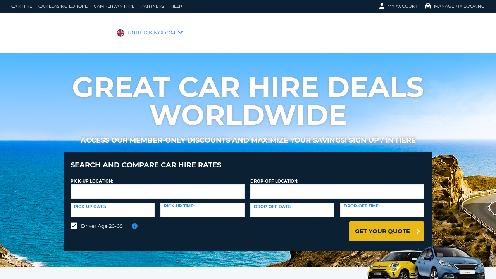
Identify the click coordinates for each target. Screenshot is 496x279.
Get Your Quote (382, 225)
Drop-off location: (274, 175)
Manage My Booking (455, 6)
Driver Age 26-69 (102, 220)
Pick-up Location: (92, 175)
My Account (398, 6)
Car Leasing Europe (63, 6)
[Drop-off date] (292, 204)
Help (176, 6)
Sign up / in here (382, 140)
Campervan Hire (114, 6)
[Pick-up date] (112, 204)
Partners (152, 6)
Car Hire (21, 6)
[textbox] (158, 185)
